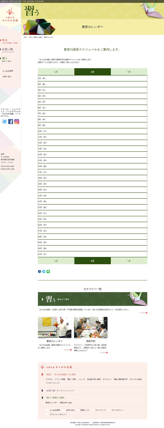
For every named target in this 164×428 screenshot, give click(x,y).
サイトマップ (100, 410)
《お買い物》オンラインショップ (59, 391)
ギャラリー (10, 71)
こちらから (143, 312)
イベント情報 (60, 379)
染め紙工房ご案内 (10, 65)
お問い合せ (7, 76)
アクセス (49, 379)
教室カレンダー (52, 403)
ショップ (81, 379)
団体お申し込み (66, 403)
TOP (25, 37)
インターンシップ (52, 383)
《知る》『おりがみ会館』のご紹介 (60, 374)
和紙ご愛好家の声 (10, 77)
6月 (92, 72)
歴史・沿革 (10, 54)
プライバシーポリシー (58, 414)
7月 (129, 72)
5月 (56, 72)
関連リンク (85, 410)
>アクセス (10, 162)
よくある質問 (8, 71)
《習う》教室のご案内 (35, 37)
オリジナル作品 (11, 83)
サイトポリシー (118, 410)
